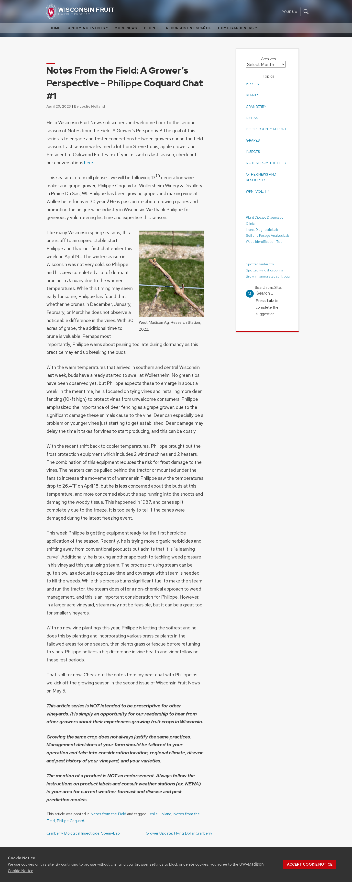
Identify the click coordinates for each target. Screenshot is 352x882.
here (88, 162)
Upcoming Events (88, 28)
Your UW (289, 12)
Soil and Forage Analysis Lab (267, 235)
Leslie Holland (159, 813)
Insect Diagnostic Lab (262, 229)
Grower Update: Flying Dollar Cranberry (179, 833)
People (151, 28)
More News (125, 28)
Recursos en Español (188, 28)
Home (55, 28)
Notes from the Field (108, 813)
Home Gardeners (238, 28)
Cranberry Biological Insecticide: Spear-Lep (83, 833)
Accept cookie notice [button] (309, 864)
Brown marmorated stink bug (268, 275)
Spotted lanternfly (260, 263)
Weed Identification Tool (265, 241)
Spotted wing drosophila (264, 269)
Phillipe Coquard (70, 820)
